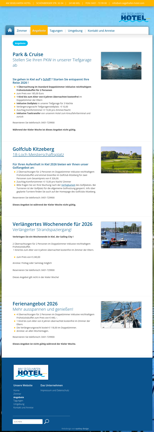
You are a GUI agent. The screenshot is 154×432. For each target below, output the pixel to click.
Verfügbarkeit (68, 184)
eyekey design (82, 428)
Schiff (47, 79)
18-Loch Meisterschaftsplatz (38, 154)
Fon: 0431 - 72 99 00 (96, 3)
